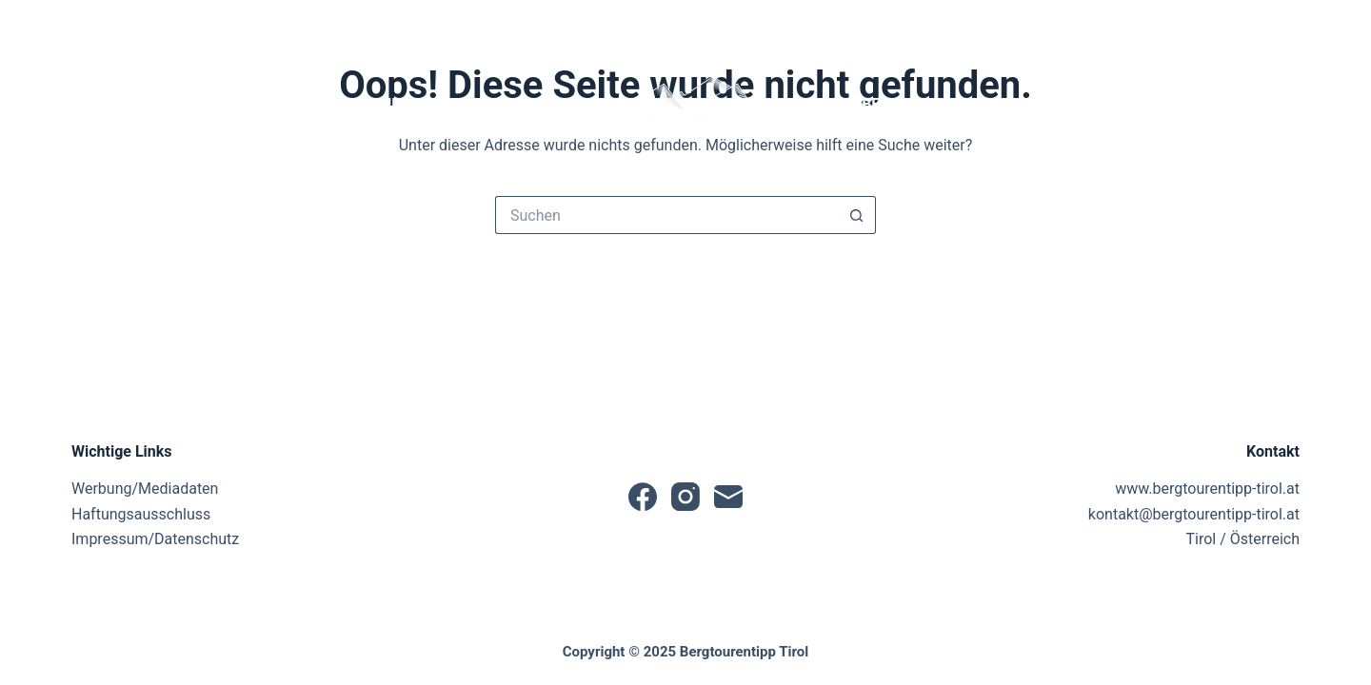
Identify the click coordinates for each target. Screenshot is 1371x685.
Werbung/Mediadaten (144, 489)
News (231, 104)
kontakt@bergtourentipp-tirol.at (1194, 514)
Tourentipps (522, 104)
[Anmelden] (1255, 23)
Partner (1092, 104)
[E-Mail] (142, 23)
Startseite (127, 104)
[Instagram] (111, 23)
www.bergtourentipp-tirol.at (1207, 489)
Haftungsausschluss (140, 514)
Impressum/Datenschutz (155, 539)
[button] (685, 105)
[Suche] (1182, 23)
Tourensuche (359, 104)
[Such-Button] (857, 215)
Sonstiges (1241, 104)
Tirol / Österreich (1242, 539)
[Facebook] (80, 23)
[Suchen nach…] (666, 215)
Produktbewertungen (895, 104)
